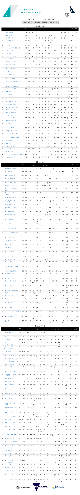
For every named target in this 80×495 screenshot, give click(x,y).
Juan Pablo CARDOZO (11, 290)
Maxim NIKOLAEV (10, 110)
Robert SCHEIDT (10, 157)
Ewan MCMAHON (10, 281)
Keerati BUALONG (10, 316)
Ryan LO (8, 143)
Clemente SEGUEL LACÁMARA (10, 201)
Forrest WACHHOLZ (11, 441)
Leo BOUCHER (9, 379)
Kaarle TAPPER (9, 128)
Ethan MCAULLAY (10, 183)
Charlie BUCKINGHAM (12, 86)
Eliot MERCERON (10, 149)
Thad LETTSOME (10, 429)
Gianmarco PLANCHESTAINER (14, 154)
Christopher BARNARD (12, 121)
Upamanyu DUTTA (10, 393)
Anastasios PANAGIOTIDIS (13, 312)
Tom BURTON (9, 74)
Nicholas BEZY (9, 274)
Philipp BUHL (9, 32)
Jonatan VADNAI (10, 141)
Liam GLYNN (9, 285)
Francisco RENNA (10, 215)
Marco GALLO (9, 237)
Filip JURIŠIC (9, 59)
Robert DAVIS (9, 151)
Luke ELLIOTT (9, 51)
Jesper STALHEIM (10, 56)
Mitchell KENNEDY (10, 112)
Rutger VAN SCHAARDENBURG (14, 82)
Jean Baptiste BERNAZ (11, 41)
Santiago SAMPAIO (10, 228)
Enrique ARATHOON (11, 131)
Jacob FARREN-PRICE (11, 381)
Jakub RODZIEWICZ (11, 176)
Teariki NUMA (9, 475)
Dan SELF (8, 298)
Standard (44, 22)
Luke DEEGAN (9, 384)
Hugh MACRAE (9, 252)
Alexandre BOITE (10, 224)
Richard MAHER (10, 205)
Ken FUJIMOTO (9, 456)
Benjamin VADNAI (10, 102)
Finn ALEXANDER (10, 115)
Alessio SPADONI (10, 79)
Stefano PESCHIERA (11, 133)
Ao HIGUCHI (9, 396)
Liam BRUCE (9, 427)
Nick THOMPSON (10, 89)
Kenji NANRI (8, 245)
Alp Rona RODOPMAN (11, 233)
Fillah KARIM (9, 262)
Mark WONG (9, 389)
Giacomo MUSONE (10, 337)
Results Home (36, 22)
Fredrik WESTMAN (10, 371)
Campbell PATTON (10, 408)
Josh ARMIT (8, 303)
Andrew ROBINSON (11, 434)
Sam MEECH (9, 53)
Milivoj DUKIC (9, 171)
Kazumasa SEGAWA (11, 332)
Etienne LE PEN (9, 278)
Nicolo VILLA (9, 295)
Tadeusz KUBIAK (10, 146)
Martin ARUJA (9, 419)
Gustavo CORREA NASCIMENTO (9, 348)
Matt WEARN (9, 35)
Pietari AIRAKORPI (10, 468)
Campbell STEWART (11, 453)
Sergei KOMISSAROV (11, 104)
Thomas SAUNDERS (11, 94)
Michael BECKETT (10, 69)
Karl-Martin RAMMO (11, 168)
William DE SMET (10, 186)
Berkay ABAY (9, 293)
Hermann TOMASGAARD (12, 48)
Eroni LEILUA (9, 446)
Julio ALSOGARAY (10, 178)
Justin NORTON (9, 364)
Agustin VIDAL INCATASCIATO (9, 461)
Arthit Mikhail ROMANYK (9, 343)
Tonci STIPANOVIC (10, 38)
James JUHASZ (9, 412)
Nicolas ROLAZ (9, 219)
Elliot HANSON (9, 45)
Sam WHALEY (9, 247)
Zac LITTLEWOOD (10, 256)
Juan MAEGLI (9, 92)
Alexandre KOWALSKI (11, 417)
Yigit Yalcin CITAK (10, 339)
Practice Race (53, 22)
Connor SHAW (9, 465)
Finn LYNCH (9, 123)
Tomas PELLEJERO (10, 240)
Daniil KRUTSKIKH (10, 207)
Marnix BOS (8, 307)
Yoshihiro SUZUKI (10, 271)
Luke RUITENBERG (10, 356)
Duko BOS (8, 72)
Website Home (26, 22)
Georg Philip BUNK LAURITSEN (10, 375)
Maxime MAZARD (10, 197)
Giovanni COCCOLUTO (12, 138)
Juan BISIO (8, 321)
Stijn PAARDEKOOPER (11, 361)
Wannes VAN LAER (11, 62)
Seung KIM (8, 450)
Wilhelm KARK (9, 367)
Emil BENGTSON (10, 212)
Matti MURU (9, 399)
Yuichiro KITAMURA (11, 359)
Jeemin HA (8, 99)
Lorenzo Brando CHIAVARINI (13, 107)
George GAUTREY (10, 118)
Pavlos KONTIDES (10, 64)
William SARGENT (10, 438)
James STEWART (10, 422)
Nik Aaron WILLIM (10, 259)
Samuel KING (9, 351)
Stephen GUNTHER (11, 479)
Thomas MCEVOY (10, 470)
